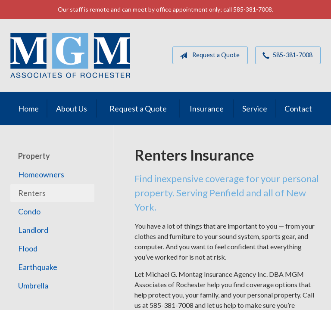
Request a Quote (208, 55)
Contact (298, 108)
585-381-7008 (285, 55)
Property (34, 156)
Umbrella (33, 285)
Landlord (33, 230)
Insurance (207, 108)
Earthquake (37, 267)
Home (28, 108)
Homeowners (41, 174)
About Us (71, 108)
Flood (27, 248)
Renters (32, 193)
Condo (29, 211)
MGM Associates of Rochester (70, 55)
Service (254, 108)
